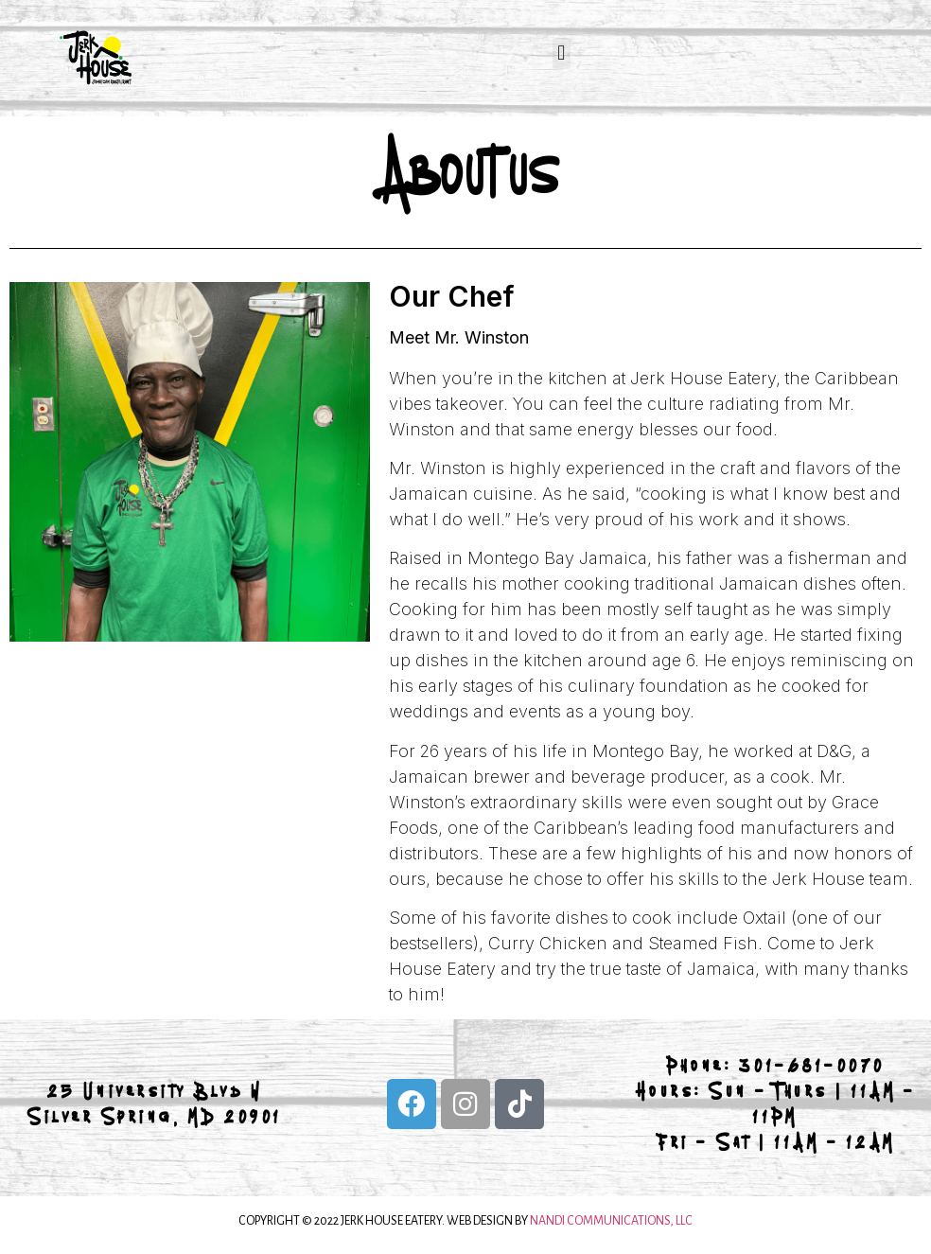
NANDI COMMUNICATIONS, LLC (611, 1221)
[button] (562, 53)
